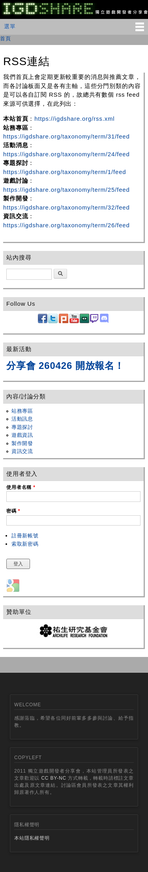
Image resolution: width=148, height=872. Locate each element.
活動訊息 (22, 419)
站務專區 (22, 411)
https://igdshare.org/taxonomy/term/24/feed (66, 154)
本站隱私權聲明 (32, 838)
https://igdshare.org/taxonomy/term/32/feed (66, 207)
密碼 (13, 511)
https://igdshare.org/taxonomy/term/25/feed (66, 189)
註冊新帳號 (25, 536)
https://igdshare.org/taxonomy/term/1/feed (64, 171)
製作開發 (22, 443)
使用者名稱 (21, 487)
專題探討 (22, 427)
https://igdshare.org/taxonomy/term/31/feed (66, 136)
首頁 (5, 38)
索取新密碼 (25, 544)
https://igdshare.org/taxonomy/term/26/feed (66, 225)
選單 (10, 26)
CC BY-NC (53, 778)
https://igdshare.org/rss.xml (74, 118)
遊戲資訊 (22, 435)
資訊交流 (22, 451)
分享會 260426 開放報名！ (65, 365)
